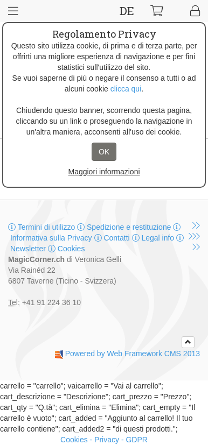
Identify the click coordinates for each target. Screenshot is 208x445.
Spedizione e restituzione (125, 227)
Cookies (66, 248)
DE (127, 10)
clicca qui (126, 88)
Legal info (154, 238)
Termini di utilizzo (42, 227)
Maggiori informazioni (104, 171)
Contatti (113, 238)
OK (104, 151)
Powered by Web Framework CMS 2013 (132, 353)
